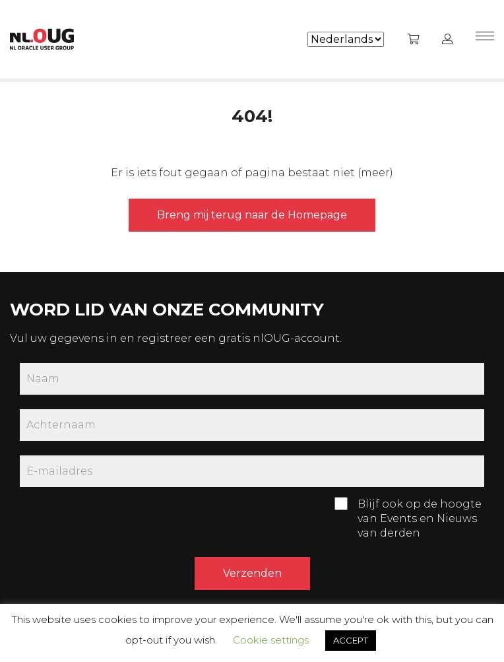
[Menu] (485, 40)
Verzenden (252, 573)
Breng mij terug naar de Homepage (252, 215)
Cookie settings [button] (271, 640)
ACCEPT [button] (350, 640)
